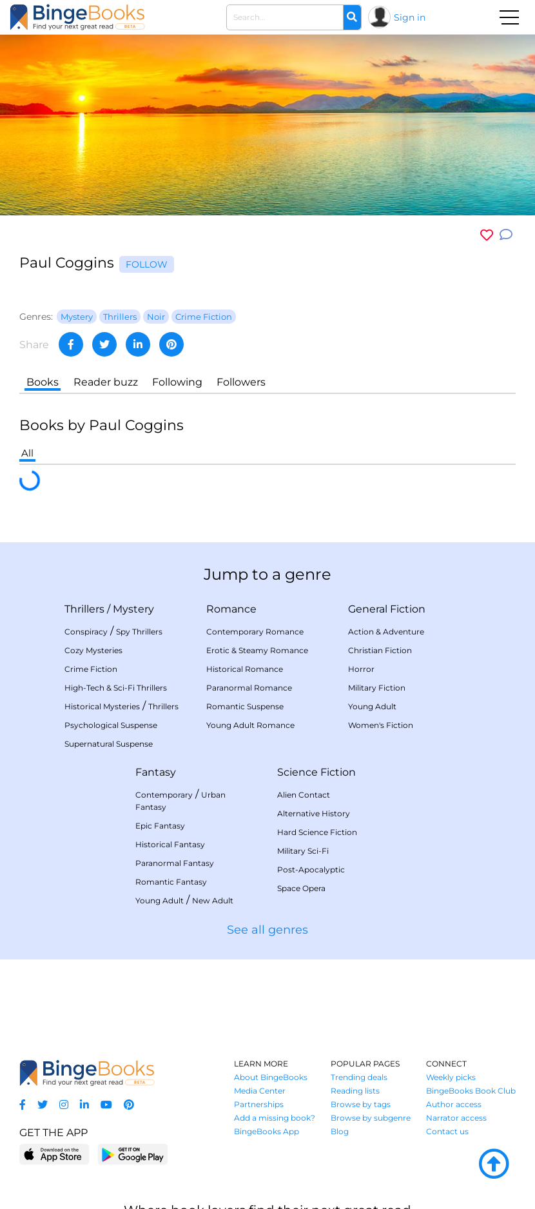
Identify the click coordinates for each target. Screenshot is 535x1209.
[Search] (352, 17)
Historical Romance (244, 669)
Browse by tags (361, 1104)
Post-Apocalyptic (311, 869)
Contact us (447, 1131)
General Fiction (386, 609)
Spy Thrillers (139, 631)
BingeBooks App (266, 1131)
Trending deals (359, 1077)
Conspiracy (86, 631)
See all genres (267, 930)
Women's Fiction (380, 725)
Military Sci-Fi (303, 851)
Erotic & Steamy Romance (257, 650)
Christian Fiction (380, 650)
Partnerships (259, 1104)
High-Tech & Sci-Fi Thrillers (115, 688)
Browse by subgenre (371, 1118)
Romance (231, 609)
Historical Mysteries (102, 706)
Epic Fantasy (160, 826)
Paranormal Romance (249, 688)
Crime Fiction (90, 669)
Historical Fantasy (170, 844)
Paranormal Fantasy (174, 863)
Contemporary (164, 795)
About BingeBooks (270, 1077)
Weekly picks (451, 1077)
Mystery (133, 609)
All (27, 453)
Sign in (409, 17)
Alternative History (313, 813)
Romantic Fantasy (171, 882)
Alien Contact (303, 795)
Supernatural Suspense (108, 744)
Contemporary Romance (255, 631)
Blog (340, 1131)
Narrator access (456, 1118)
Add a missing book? (274, 1118)
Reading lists (355, 1091)
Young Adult (372, 706)
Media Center (260, 1091)
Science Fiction (316, 772)
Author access (454, 1104)
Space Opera (301, 888)
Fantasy (155, 772)
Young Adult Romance (250, 725)
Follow (147, 264)
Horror (361, 669)
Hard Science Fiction (317, 832)
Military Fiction (376, 688)
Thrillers (84, 609)
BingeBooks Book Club (471, 1091)
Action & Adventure (386, 631)
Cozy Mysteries (93, 650)
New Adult (212, 900)
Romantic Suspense (245, 706)
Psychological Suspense (110, 725)
